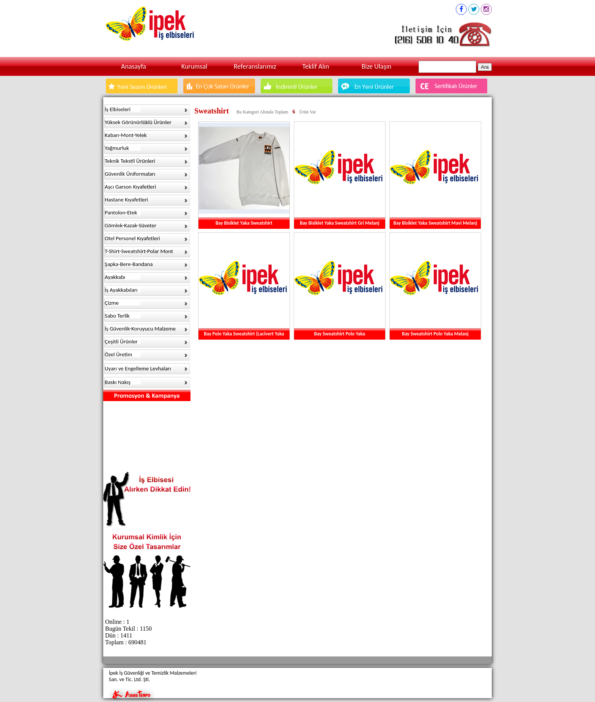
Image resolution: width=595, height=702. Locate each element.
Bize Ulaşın (377, 66)
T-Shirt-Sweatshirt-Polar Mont (139, 251)
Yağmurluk (117, 148)
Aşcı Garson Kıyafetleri (130, 186)
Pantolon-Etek (121, 212)
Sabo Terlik (117, 315)
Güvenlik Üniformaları (130, 173)
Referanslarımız (255, 66)
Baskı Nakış (118, 382)
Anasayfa (133, 66)
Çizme (112, 302)
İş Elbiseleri (118, 109)
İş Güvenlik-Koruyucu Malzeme (140, 328)
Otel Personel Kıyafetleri (132, 238)
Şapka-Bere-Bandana (129, 264)
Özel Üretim (118, 354)
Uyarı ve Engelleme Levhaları (138, 368)
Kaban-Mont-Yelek (126, 135)
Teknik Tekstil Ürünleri (130, 160)
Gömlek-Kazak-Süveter (130, 225)
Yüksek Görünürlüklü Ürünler (138, 122)
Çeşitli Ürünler (121, 341)
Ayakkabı (115, 277)
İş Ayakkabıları (121, 289)
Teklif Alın (315, 66)
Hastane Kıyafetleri (126, 199)
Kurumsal (194, 66)
